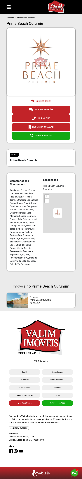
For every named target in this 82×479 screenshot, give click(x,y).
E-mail (57, 395)
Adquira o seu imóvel (25, 395)
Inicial (24, 372)
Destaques (24, 380)
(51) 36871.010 (25, 403)
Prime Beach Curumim (26, 18)
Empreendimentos (57, 380)
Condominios (25, 388)
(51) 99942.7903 (57, 403)
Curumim (10, 18)
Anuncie (57, 388)
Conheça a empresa (19, 428)
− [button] (47, 201)
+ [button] (47, 197)
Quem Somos (57, 372)
